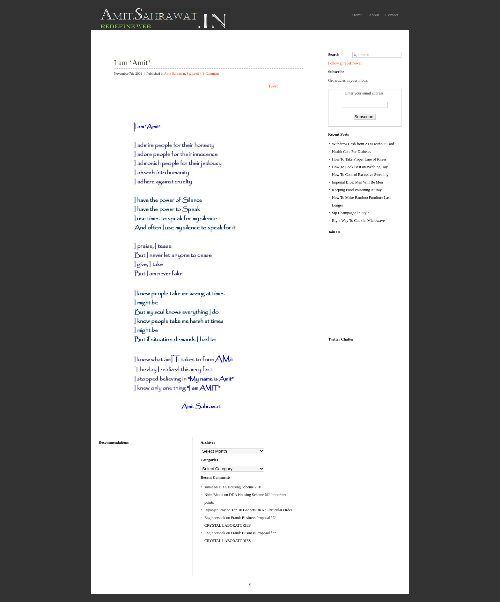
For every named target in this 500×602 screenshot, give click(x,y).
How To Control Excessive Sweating (360, 174)
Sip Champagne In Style (350, 213)
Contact (392, 14)
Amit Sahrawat (174, 73)
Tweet (273, 86)
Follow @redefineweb (345, 63)
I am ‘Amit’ (132, 62)
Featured (193, 73)
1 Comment (211, 73)
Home (357, 14)
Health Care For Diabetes (351, 151)
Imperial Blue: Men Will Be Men (357, 182)
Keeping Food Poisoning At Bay (357, 190)
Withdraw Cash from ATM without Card (363, 144)
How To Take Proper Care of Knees (359, 159)
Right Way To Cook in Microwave (358, 220)
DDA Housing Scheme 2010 (240, 487)
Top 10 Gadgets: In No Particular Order (262, 510)
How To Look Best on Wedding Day (360, 167)
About (374, 14)
